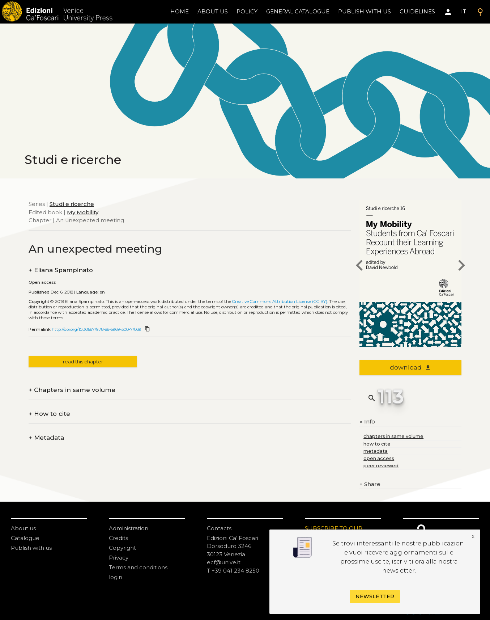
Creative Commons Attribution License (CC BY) (279, 301)
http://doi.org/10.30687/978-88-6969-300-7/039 (96, 329)
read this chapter (83, 361)
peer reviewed (381, 465)
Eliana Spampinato (61, 270)
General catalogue (297, 11)
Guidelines (417, 11)
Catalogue (25, 538)
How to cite (49, 413)
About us (212, 11)
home (179, 11)
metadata (375, 451)
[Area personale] (448, 12)
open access (378, 458)
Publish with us (364, 11)
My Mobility (82, 212)
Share (369, 484)
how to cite (377, 444)
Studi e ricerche (72, 204)
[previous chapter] (359, 266)
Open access (42, 282)
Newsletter (374, 596)
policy (247, 11)
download (410, 367)
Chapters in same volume (72, 390)
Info (367, 422)
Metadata (46, 437)
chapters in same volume (393, 436)
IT (463, 11)
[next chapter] (461, 266)
